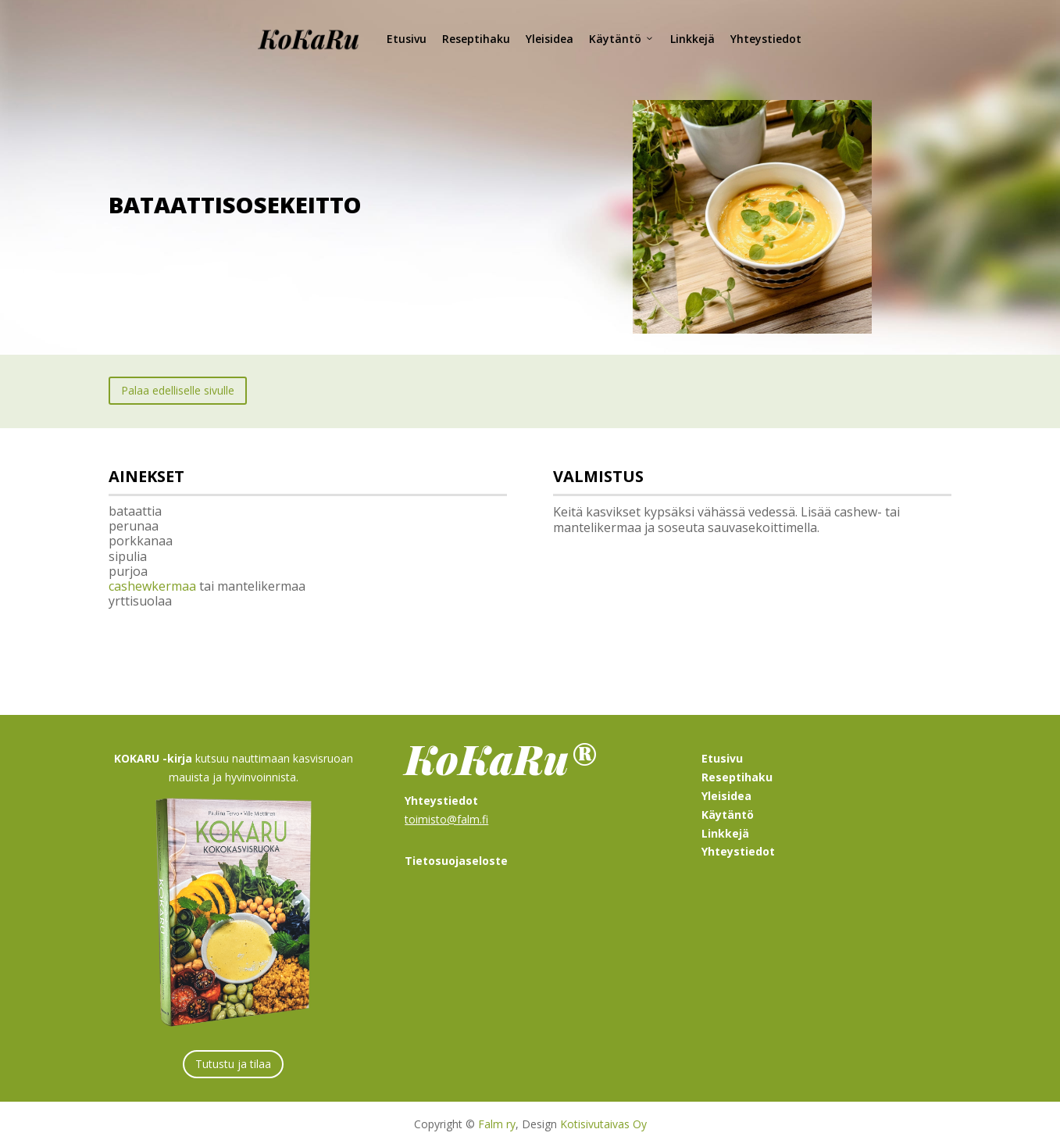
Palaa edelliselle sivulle (177, 390)
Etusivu (406, 38)
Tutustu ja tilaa (233, 1063)
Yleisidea (549, 38)
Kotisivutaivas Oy (603, 1124)
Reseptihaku (476, 38)
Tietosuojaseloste (456, 860)
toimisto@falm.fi (446, 819)
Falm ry (497, 1124)
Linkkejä (692, 38)
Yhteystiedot (765, 38)
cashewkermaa (152, 586)
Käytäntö (622, 39)
